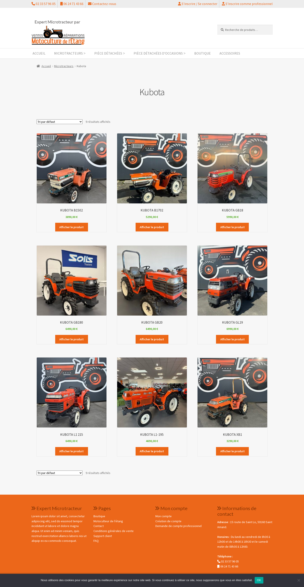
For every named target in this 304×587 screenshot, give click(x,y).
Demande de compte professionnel (178, 526)
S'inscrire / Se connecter (197, 4)
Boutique (202, 53)
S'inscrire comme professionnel (247, 4)
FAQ (96, 541)
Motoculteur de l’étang (108, 521)
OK (259, 580)
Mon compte (163, 516)
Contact (98, 526)
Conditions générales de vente (113, 531)
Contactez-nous (102, 4)
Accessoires (229, 53)
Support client (102, 536)
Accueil (39, 53)
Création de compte (168, 521)
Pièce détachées (108, 53)
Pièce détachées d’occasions (158, 53)
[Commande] (60, 121)
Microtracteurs (68, 53)
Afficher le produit (71, 227)
